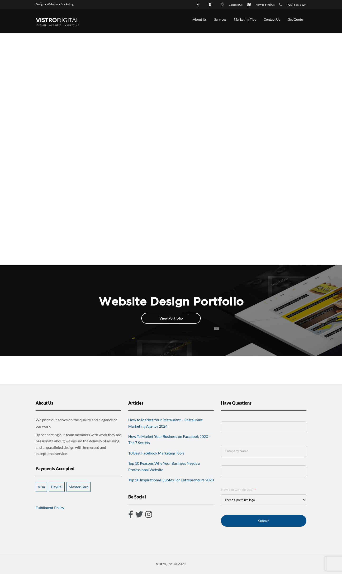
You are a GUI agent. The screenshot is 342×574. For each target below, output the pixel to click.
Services (220, 19)
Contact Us (272, 19)
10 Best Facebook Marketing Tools (156, 453)
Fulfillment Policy (50, 507)
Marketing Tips (245, 19)
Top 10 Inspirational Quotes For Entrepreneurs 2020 (171, 480)
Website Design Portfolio (171, 301)
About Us (200, 19)
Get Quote (295, 19)
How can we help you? (238, 490)
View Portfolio (171, 318)
